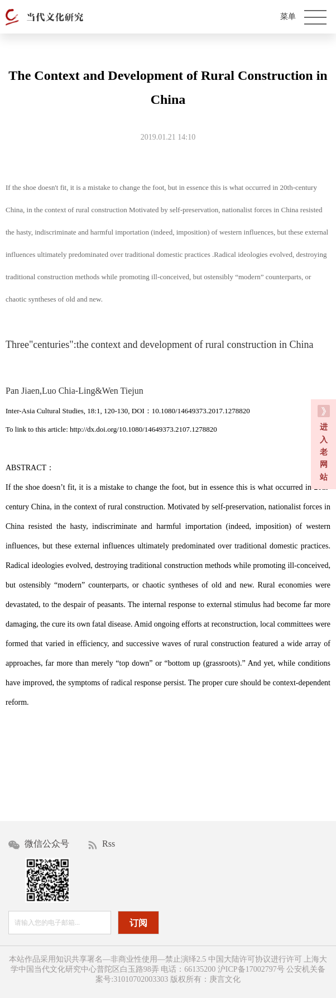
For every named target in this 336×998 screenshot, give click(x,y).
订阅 (138, 923)
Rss (101, 844)
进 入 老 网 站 (324, 443)
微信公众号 (38, 844)
